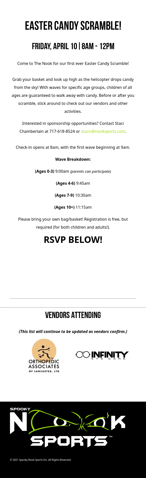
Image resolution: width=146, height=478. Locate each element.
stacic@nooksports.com (103, 131)
